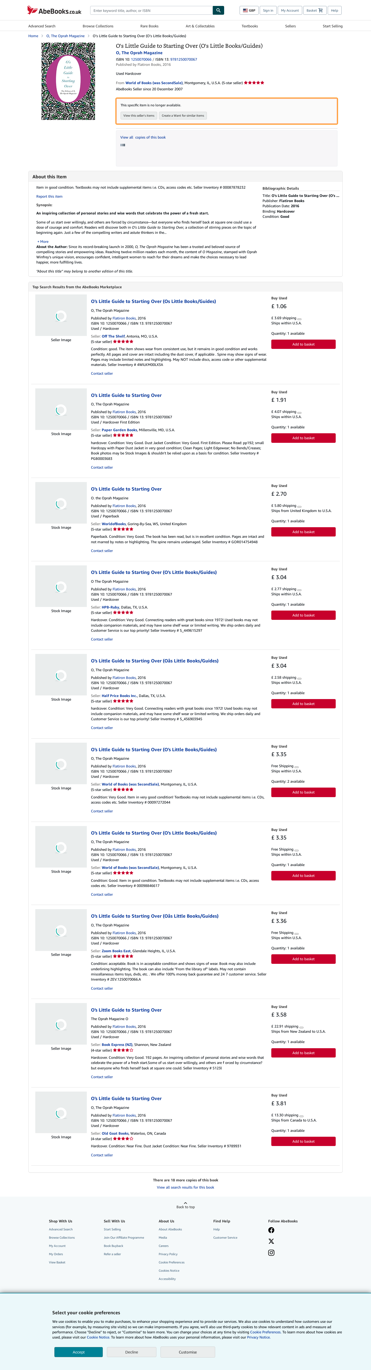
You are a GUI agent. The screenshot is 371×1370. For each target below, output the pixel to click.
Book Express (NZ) (117, 1045)
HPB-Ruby (110, 607)
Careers (163, 1246)
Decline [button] (131, 1352)
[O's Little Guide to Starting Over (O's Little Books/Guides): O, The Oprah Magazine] (68, 45)
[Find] (218, 10)
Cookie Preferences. (265, 1332)
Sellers (290, 26)
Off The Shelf (113, 336)
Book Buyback (113, 1246)
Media (163, 1238)
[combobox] (151, 10)
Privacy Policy (168, 1254)
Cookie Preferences (171, 1262)
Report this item (49, 196)
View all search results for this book (185, 1187)
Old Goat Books (115, 1133)
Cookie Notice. (98, 1337)
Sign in (268, 10)
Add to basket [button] (303, 344)
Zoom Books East (116, 951)
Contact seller (102, 373)
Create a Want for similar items (183, 115)
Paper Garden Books (119, 430)
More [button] (44, 241)
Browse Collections (98, 26)
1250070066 (141, 59)
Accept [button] (79, 1352)
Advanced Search (41, 26)
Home (33, 36)
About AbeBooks (170, 1229)
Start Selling (333, 26)
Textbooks (250, 26)
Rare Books (149, 26)
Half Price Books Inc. (119, 696)
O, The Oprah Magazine (65, 36)
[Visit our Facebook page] (271, 1231)
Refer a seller (112, 1254)
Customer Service (225, 1238)
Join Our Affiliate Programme (124, 1238)
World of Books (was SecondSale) (130, 784)
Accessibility (167, 1279)
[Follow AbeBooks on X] (271, 1242)
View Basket (57, 1262)
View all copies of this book (143, 137)
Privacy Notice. (259, 1337)
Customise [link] (188, 1352)
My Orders (56, 1254)
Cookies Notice (169, 1271)
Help (334, 10)
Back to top (185, 1207)
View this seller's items (138, 115)
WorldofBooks (114, 524)
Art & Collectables (200, 26)
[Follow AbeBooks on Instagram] (271, 1253)
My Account (290, 10)
